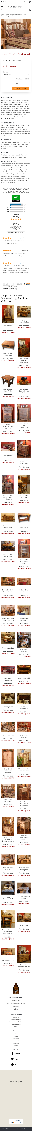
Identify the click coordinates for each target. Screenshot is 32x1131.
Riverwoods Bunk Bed (24, 650)
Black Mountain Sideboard (8, 527)
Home (2, 14)
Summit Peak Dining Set (24, 869)
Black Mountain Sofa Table (24, 527)
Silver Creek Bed (8, 735)
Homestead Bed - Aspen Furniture (8, 619)
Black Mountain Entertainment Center (24, 391)
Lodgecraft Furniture (14, 1128)
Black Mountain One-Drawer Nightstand (8, 497)
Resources (16, 1043)
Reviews (16, 1045)
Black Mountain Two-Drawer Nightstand (24, 561)
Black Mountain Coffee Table (8, 354)
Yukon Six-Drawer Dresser (24, 966)
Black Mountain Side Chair (24, 496)
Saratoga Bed (8, 707)
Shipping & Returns (16, 1019)
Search (30, 10)
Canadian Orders (16, 1024)
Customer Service (8, 2)
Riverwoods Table (24, 678)
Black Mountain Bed (24, 321)
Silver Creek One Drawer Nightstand (24, 804)
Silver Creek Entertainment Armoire (8, 771)
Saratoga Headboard (24, 708)
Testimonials (16, 1040)
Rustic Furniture (10, 14)
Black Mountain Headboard (8, 456)
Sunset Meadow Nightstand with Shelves (8, 932)
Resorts (16, 1026)
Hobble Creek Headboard (24, 591)
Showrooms (16, 1038)
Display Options (12, 286)
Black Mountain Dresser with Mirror (24, 360)
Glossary (16, 1036)
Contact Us (16, 1017)
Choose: (5, 72)
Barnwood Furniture (20, 14)
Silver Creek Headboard (8, 800)
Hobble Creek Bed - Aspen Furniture (8, 591)
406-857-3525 (16, 1000)
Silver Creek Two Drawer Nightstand (24, 837)
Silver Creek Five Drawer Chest (24, 770)
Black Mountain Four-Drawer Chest (24, 425)
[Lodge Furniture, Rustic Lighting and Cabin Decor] (15, 7)
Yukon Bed (24, 926)
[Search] (14, 10)
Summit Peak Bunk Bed (8, 869)
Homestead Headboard (24, 619)
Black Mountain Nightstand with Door (24, 462)
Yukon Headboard (8, 960)
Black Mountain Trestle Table (8, 555)
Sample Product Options (16, 1021)
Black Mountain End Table (8, 390)
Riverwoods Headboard (8, 679)
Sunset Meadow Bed (8, 898)
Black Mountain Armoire (8, 326)
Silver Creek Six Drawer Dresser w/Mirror (8, 839)
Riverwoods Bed (8, 648)
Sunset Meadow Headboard (24, 897)
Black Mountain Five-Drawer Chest (8, 426)
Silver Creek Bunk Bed (24, 736)
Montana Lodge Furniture (7, 16)
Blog (16, 1034)
